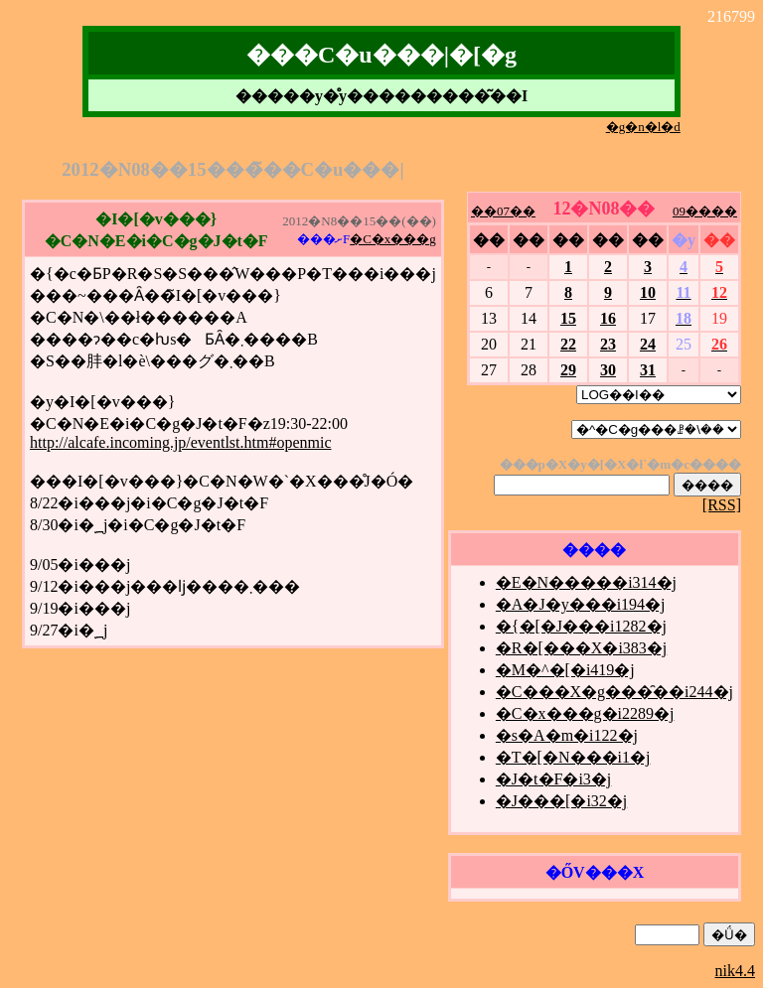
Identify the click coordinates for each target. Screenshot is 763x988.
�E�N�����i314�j (586, 582)
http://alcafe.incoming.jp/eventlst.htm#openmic (180, 442)
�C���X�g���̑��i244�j (614, 691)
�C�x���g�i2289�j (585, 713)
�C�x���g (393, 238)
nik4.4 (735, 970)
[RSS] (721, 504)
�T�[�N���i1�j (573, 757)
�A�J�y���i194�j (581, 604)
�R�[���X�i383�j (581, 647)
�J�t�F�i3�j (553, 779)
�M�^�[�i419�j (565, 669)
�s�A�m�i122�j (567, 735)
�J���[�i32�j (561, 800)
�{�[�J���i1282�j (581, 626)
